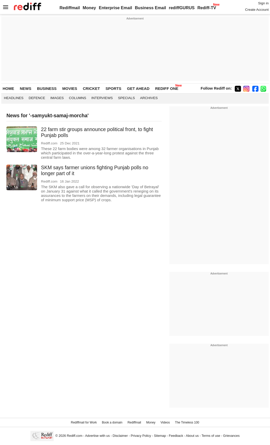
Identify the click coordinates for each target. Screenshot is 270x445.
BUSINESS (47, 88)
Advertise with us (97, 436)
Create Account (256, 10)
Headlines (14, 98)
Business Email (150, 7)
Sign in (263, 3)
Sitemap (160, 436)
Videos (165, 422)
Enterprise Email (115, 7)
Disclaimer (120, 436)
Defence (37, 98)
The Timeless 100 (187, 422)
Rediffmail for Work (84, 422)
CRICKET (91, 88)
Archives (149, 98)
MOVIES (69, 88)
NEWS (25, 88)
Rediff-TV (206, 7)
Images (57, 98)
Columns (77, 98)
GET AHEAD (138, 88)
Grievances (231, 436)
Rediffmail (70, 7)
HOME (8, 88)
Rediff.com (74, 436)
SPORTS (113, 88)
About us (192, 436)
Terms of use (210, 436)
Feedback (176, 436)
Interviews (102, 98)
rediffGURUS (182, 7)
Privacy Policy (141, 436)
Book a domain (112, 422)
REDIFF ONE (166, 88)
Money (89, 7)
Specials (126, 98)
